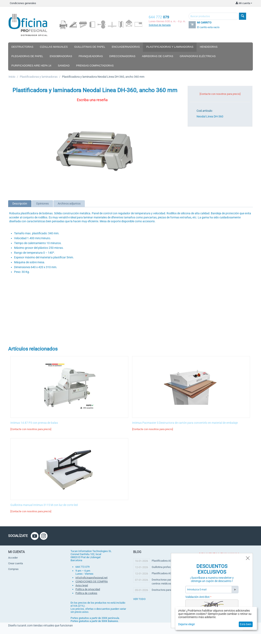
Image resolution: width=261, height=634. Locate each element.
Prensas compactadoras (95, 65)
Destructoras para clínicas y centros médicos (168, 581)
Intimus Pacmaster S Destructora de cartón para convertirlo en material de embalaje (185, 422)
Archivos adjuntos (69, 203)
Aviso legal (81, 585)
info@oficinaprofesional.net (91, 577)
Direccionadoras (122, 56)
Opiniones (42, 203)
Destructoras (22, 46)
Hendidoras (209, 46)
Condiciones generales (23, 3)
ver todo (139, 599)
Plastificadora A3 (161, 560)
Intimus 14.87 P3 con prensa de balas (34, 422)
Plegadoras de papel (27, 56)
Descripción (19, 203)
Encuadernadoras (126, 46)
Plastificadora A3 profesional (168, 573)
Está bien (245, 624)
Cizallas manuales (54, 46)
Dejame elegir (186, 624)
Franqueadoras (91, 56)
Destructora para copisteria (167, 589)
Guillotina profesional (164, 567)
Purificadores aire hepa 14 (31, 65)
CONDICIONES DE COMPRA (91, 581)
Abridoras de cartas (157, 56)
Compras (13, 569)
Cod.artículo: (205, 110)
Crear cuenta (15, 563)
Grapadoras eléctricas (198, 56)
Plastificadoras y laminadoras (169, 46)
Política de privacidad (87, 589)
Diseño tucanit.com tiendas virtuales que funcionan (40, 625)
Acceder (13, 557)
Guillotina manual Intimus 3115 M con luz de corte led (44, 505)
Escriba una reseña (92, 100)
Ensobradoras (61, 56)
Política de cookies (86, 593)
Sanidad (64, 65)
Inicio (12, 76)
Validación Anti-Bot (197, 597)
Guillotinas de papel (89, 46)
